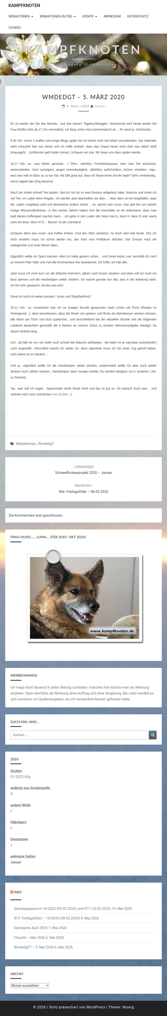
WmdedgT (46, 444)
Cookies (14, 27)
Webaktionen (19, 16)
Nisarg (128, 1007)
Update (88, 16)
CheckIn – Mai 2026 (29, 938)
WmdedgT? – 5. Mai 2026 (34, 947)
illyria (100, 106)
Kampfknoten (24, 5)
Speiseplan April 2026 (31, 928)
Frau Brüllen (60, 394)
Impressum (112, 16)
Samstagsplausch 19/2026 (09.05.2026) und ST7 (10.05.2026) (62, 909)
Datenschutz (138, 16)
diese (132, 371)
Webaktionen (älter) (56, 16)
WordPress (96, 1007)
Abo (18, 892)
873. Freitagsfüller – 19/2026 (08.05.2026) (47, 918)
